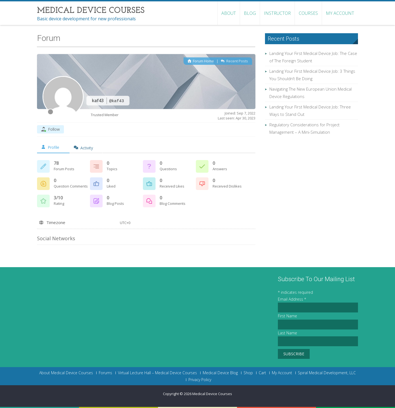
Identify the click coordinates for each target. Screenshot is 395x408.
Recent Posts (234, 60)
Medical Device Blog (220, 372)
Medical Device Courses (212, 393)
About (228, 13)
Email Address (292, 299)
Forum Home (201, 60)
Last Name (287, 333)
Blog (250, 13)
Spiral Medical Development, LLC (327, 372)
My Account (340, 13)
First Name (287, 315)
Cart (262, 372)
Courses (308, 13)
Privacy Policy (199, 379)
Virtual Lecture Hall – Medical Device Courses (157, 372)
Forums (105, 372)
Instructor (277, 13)
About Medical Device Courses (66, 372)
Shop (248, 372)
